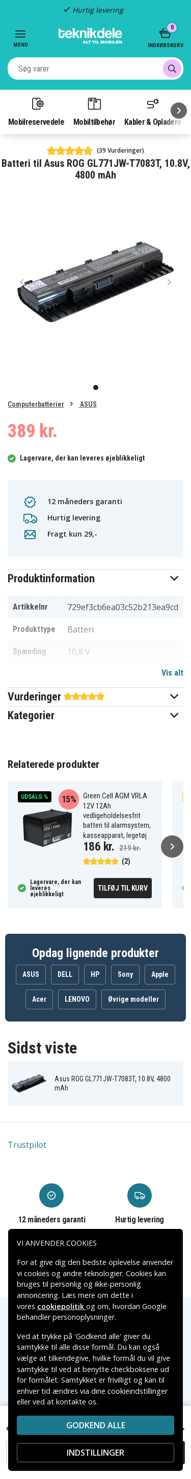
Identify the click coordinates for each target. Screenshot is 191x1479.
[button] (95, 578)
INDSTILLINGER (95, 1452)
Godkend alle (95, 1425)
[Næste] (179, 110)
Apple (160, 974)
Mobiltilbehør (94, 111)
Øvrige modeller (133, 999)
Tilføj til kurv (122, 888)
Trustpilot (27, 1144)
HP (95, 974)
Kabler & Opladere (152, 111)
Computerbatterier (36, 404)
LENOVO (77, 999)
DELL (65, 974)
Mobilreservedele (36, 111)
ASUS (87, 404)
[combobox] (95, 68)
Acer (39, 999)
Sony (125, 974)
